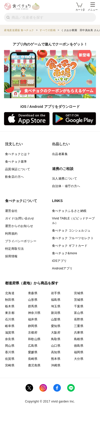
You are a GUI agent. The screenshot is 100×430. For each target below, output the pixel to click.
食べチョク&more (64, 253)
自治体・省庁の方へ (66, 186)
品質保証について (17, 169)
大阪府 (55, 332)
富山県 (78, 313)
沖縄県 (55, 365)
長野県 (78, 319)
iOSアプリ (59, 261)
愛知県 (55, 326)
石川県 (9, 319)
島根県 (78, 339)
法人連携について (64, 178)
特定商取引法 (14, 248)
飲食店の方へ (14, 177)
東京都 (9, 313)
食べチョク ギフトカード (69, 245)
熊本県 (55, 359)
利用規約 (11, 233)
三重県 (78, 326)
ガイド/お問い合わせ (19, 218)
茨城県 (78, 299)
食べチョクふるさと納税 (69, 211)
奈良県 (9, 339)
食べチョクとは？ (17, 154)
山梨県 (55, 319)
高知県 (55, 352)
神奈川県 (34, 313)
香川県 (9, 352)
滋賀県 (9, 332)
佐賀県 (9, 359)
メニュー (93, 7)
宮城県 (78, 293)
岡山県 (9, 345)
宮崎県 (9, 365)
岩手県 (55, 293)
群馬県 (32, 306)
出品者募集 (60, 154)
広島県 (32, 345)
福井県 (32, 319)
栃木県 (9, 306)
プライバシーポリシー (20, 241)
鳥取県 (55, 339)
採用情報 (11, 256)
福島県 (55, 299)
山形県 (32, 299)
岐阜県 (9, 326)
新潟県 (55, 313)
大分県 (78, 359)
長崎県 (32, 359)
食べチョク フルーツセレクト (73, 238)
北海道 (9, 293)
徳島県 (78, 345)
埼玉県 (55, 306)
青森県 (32, 293)
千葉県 (78, 306)
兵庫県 (78, 332)
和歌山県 (34, 339)
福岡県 (78, 352)
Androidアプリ (62, 268)
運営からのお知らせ (19, 226)
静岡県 (32, 326)
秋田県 (9, 299)
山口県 (55, 345)
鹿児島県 (34, 365)
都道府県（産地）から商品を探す (32, 283)
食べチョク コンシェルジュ (71, 230)
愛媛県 (32, 352)
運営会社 (11, 211)
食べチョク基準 (16, 161)
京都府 (32, 332)
